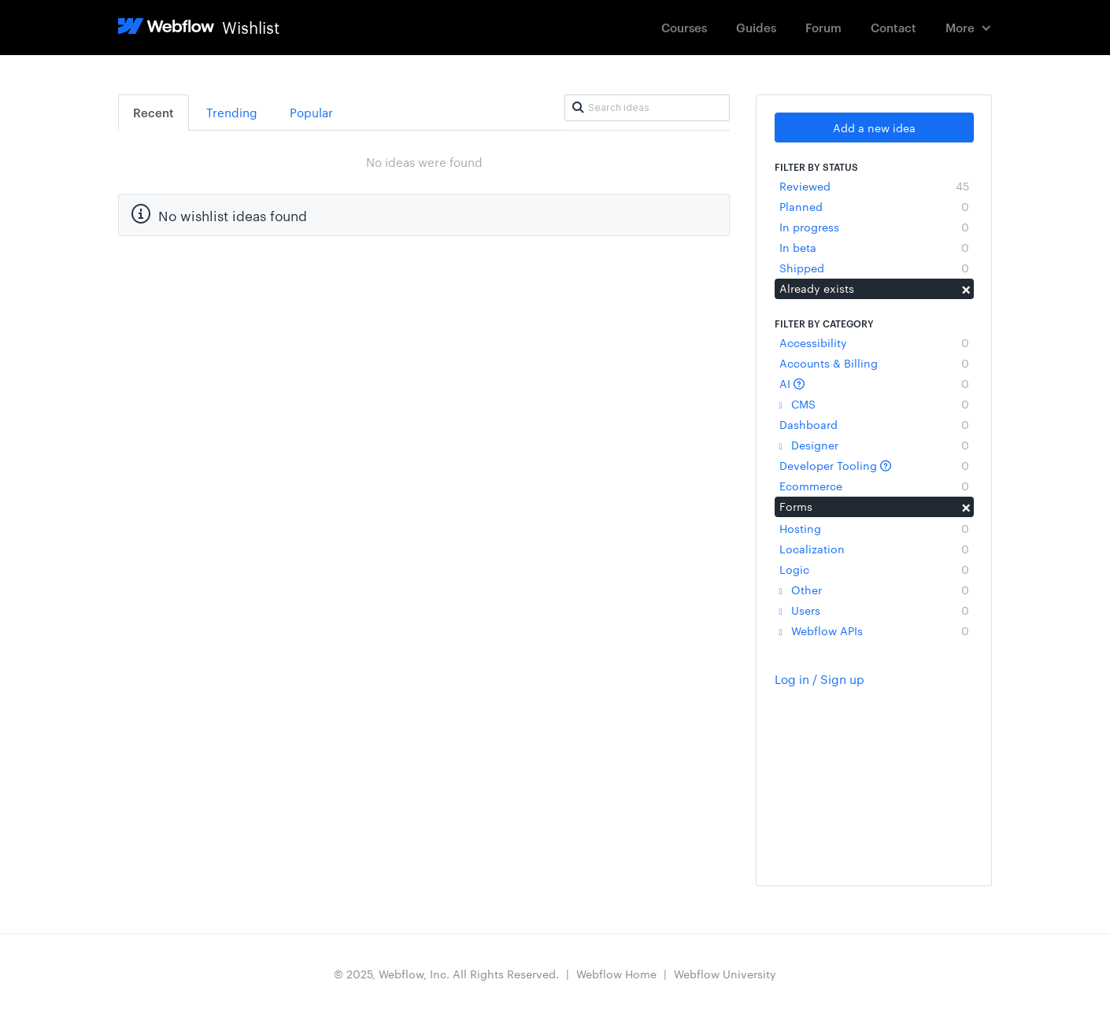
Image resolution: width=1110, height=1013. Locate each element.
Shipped (874, 267)
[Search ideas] (647, 107)
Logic (874, 569)
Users (874, 610)
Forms (874, 506)
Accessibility (874, 342)
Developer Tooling (874, 465)
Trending (231, 112)
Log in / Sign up (819, 679)
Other (874, 589)
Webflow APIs (874, 630)
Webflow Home (616, 974)
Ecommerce (874, 486)
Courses (684, 27)
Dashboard (874, 424)
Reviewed (874, 186)
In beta (874, 247)
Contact (893, 27)
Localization (874, 548)
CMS (874, 404)
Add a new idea (874, 127)
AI (874, 383)
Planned (874, 206)
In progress (874, 227)
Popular (311, 112)
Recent (153, 112)
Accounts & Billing (874, 363)
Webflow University (725, 974)
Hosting (874, 528)
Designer (874, 445)
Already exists (874, 288)
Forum (823, 27)
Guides (756, 27)
